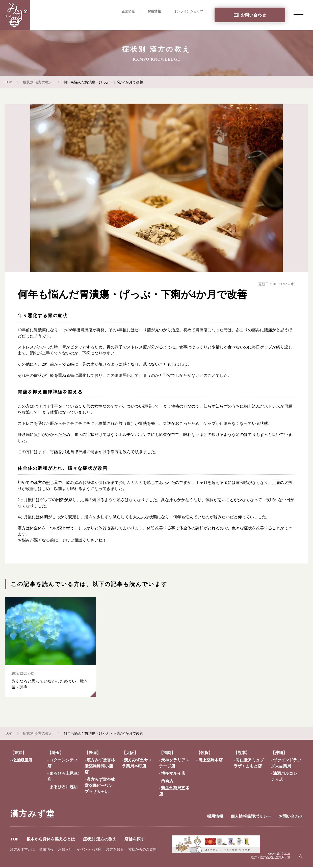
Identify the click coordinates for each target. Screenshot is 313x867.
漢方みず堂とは (22, 849)
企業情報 (128, 11)
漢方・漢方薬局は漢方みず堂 (270, 857)
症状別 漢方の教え (157, 21)
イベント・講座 (89, 849)
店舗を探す (192, 21)
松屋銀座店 (22, 760)
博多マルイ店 (173, 773)
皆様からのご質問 (142, 849)
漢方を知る (115, 849)
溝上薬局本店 (210, 760)
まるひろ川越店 (63, 787)
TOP (70, 21)
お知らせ (65, 849)
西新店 (167, 781)
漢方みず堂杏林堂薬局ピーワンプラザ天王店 (100, 785)
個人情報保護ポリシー (251, 816)
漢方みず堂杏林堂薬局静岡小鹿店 (100, 766)
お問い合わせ (253, 15)
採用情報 (154, 11)
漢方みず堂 (32, 813)
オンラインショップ (188, 11)
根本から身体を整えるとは (107, 21)
